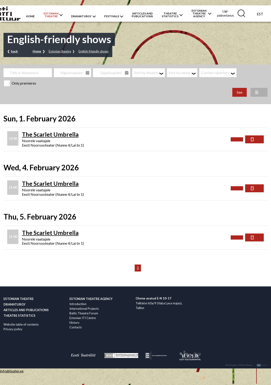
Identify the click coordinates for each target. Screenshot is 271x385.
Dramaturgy (14, 304)
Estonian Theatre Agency (91, 299)
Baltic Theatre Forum (83, 313)
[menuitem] (260, 14)
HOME (30, 16)
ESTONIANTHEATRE (51, 15)
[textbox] (148, 72)
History (74, 322)
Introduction (77, 304)
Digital (262, 365)
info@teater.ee (12, 371)
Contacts (75, 327)
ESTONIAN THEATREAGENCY (199, 13)
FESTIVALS (111, 16)
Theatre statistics (19, 315)
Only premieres (20, 83)
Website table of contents (21, 324)
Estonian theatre (60, 51)
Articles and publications (26, 310)
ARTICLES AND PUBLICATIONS (142, 15)
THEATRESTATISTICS (170, 15)
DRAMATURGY (81, 16)
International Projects (84, 308)
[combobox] (148, 72)
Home (37, 51)
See (239, 92)
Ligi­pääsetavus (225, 13)
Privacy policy (12, 329)
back (14, 51)
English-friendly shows (94, 51)
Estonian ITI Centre (82, 318)
